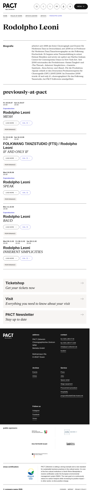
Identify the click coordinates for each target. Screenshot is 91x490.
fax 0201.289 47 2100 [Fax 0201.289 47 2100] (68, 343)
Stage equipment (67, 384)
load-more (11, 123)
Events (34, 372)
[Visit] (43, 6)
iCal (26, 123)
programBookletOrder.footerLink (72, 396)
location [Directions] (63, 351)
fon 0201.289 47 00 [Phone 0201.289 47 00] (67, 339)
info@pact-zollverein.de (69, 347)
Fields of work (16, 16)
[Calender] (36, 6)
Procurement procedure (69, 388)
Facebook (35, 414)
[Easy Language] (63, 6)
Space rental (65, 380)
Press (63, 372)
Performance (10, 129)
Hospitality (64, 392)
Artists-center (31, 16)
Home (5, 16)
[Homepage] (10, 6)
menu (81, 6)
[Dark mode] (70, 6)
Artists (43, 16)
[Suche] (50, 6)
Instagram (35, 410)
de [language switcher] (57, 6)
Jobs (62, 376)
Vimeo (34, 418)
